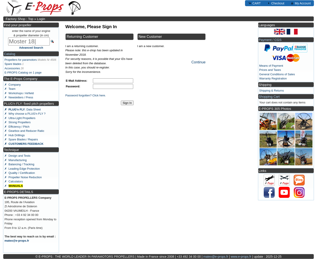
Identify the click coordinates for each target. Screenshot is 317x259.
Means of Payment (271, 65)
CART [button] (254, 3)
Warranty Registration (273, 78)
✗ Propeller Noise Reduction (23, 177)
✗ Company (12, 84)
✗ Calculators (13, 181)
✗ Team (9, 88)
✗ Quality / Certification (19, 173)
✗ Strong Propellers (17, 122)
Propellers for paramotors (20, 59)
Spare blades (12, 64)
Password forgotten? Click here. (85, 95)
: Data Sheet (22, 109)
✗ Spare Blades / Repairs (21, 139)
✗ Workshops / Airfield (19, 93)
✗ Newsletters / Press (18, 97)
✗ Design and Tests (17, 155)
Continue (198, 62)
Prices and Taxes (270, 70)
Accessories (12, 68)
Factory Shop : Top (19, 19)
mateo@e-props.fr (16, 240)
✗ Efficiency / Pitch (16, 126)
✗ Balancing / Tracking (19, 164)
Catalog (9, 54)
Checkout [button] (275, 3)
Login (41, 19)
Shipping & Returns (271, 90)
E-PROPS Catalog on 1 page (22, 72)
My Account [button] (300, 3)
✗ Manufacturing (15, 160)
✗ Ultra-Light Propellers (19, 118)
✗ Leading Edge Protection (22, 168)
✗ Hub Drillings (14, 135)
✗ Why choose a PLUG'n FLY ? (24, 113)
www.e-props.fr (241, 256)
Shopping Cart (269, 96)
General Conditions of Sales (277, 74)
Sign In (127, 103)
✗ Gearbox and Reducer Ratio (24, 130)
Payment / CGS (270, 40)
